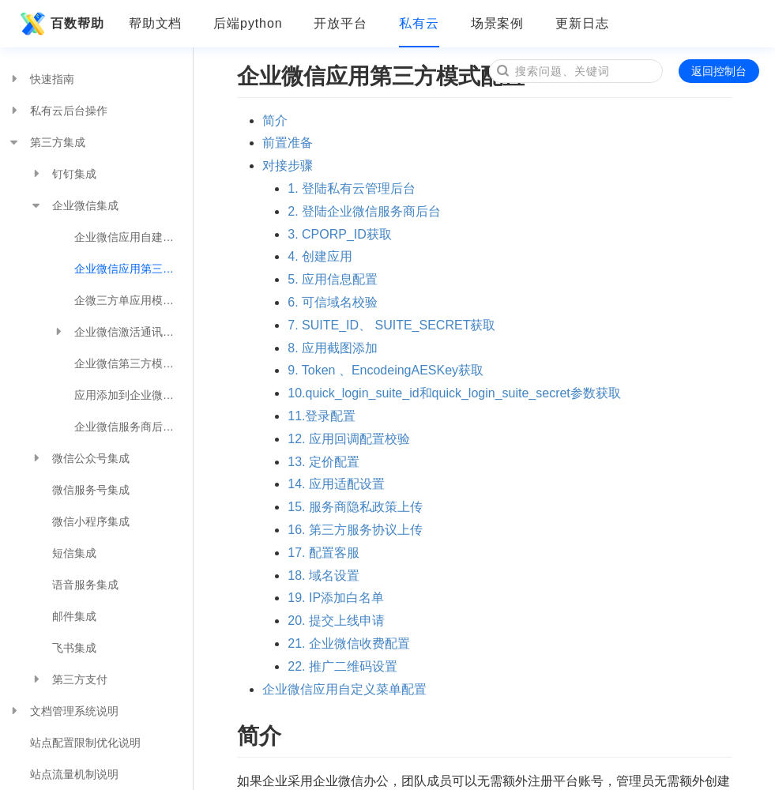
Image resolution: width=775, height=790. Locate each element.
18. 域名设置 (323, 575)
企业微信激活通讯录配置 (122, 332)
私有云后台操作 (57, 110)
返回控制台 (719, 71)
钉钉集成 (63, 174)
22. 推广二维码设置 (342, 666)
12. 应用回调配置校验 (349, 439)
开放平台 (340, 23)
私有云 (419, 23)
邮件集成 (74, 616)
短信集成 (74, 553)
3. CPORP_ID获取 (340, 234)
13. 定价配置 (323, 461)
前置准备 (287, 142)
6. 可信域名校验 (333, 302)
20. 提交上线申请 (336, 620)
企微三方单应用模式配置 (133, 300)
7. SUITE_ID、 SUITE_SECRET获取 (391, 325)
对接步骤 (287, 165)
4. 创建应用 (320, 256)
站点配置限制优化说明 (85, 742)
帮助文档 (155, 23)
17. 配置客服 (323, 552)
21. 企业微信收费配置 (349, 643)
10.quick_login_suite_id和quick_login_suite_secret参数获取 (454, 393)
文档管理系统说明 (63, 711)
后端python (247, 23)
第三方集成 (46, 142)
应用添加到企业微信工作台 (133, 395)
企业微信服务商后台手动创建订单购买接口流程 (133, 426)
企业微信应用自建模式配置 (133, 237)
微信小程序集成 (91, 521)
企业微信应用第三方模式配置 (133, 268)
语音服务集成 (85, 584)
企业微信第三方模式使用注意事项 (133, 363)
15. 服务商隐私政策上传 (355, 507)
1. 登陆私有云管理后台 (352, 188)
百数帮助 (60, 23)
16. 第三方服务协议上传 (355, 529)
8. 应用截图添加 (333, 348)
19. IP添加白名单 (336, 597)
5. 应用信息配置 (333, 279)
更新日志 (582, 23)
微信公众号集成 (80, 458)
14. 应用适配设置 (336, 484)
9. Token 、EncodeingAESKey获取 (385, 370)
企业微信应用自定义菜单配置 (344, 689)
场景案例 (498, 23)
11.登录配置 (322, 416)
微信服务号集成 (91, 489)
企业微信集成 (74, 205)
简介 (275, 120)
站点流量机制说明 (74, 774)
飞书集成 (74, 647)
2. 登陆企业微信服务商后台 (364, 211)
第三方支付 (68, 679)
